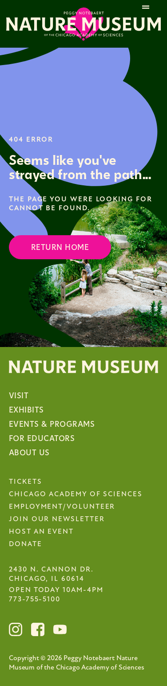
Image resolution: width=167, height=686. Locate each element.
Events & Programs (52, 424)
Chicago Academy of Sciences (76, 494)
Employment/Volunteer (62, 506)
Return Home (60, 247)
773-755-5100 (34, 599)
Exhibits (26, 410)
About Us (29, 452)
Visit (18, 395)
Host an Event (41, 531)
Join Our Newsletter (56, 519)
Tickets (25, 482)
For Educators (42, 438)
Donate (25, 544)
